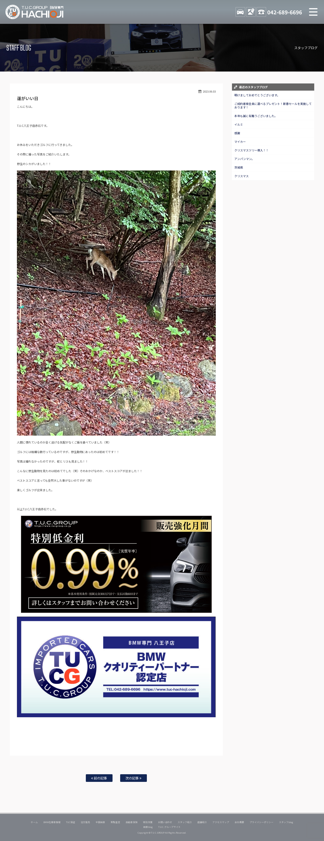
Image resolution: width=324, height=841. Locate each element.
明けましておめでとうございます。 (257, 95)
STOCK (240, 12)
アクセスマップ (220, 822)
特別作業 (148, 822)
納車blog (148, 827)
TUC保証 (70, 822)
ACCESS (251, 12)
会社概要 (239, 822)
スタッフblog (286, 822)
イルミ (238, 124)
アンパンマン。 (244, 159)
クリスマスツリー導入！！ (251, 150)
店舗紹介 (202, 822)
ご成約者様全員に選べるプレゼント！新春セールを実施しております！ (273, 105)
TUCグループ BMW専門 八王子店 (34, 12)
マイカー (240, 141)
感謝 (237, 133)
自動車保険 (132, 822)
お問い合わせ (165, 822)
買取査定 (115, 822)
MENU (313, 12)
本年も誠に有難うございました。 (255, 116)
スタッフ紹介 (185, 822)
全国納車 (100, 822)
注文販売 (85, 822)
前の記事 (99, 777)
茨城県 (238, 167)
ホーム (34, 822)
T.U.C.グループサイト (169, 827)
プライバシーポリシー (261, 822)
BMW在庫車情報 (52, 822)
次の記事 (133, 777)
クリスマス (241, 176)
